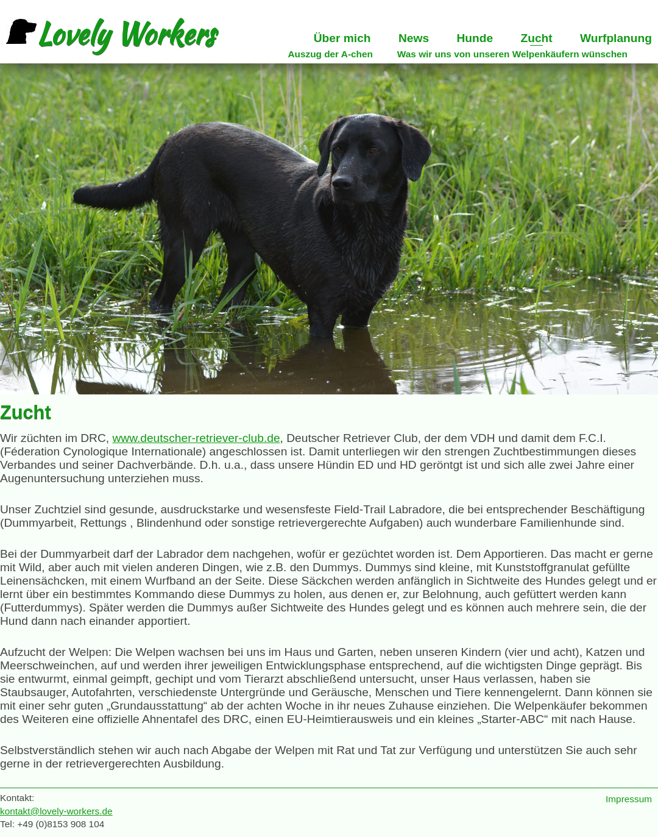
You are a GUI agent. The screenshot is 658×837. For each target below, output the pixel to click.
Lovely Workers (110, 33)
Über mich (342, 38)
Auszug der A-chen (330, 54)
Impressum (629, 799)
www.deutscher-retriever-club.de (196, 438)
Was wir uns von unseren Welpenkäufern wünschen (512, 54)
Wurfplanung (616, 38)
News (413, 38)
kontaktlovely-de (56, 811)
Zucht (536, 38)
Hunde (474, 38)
